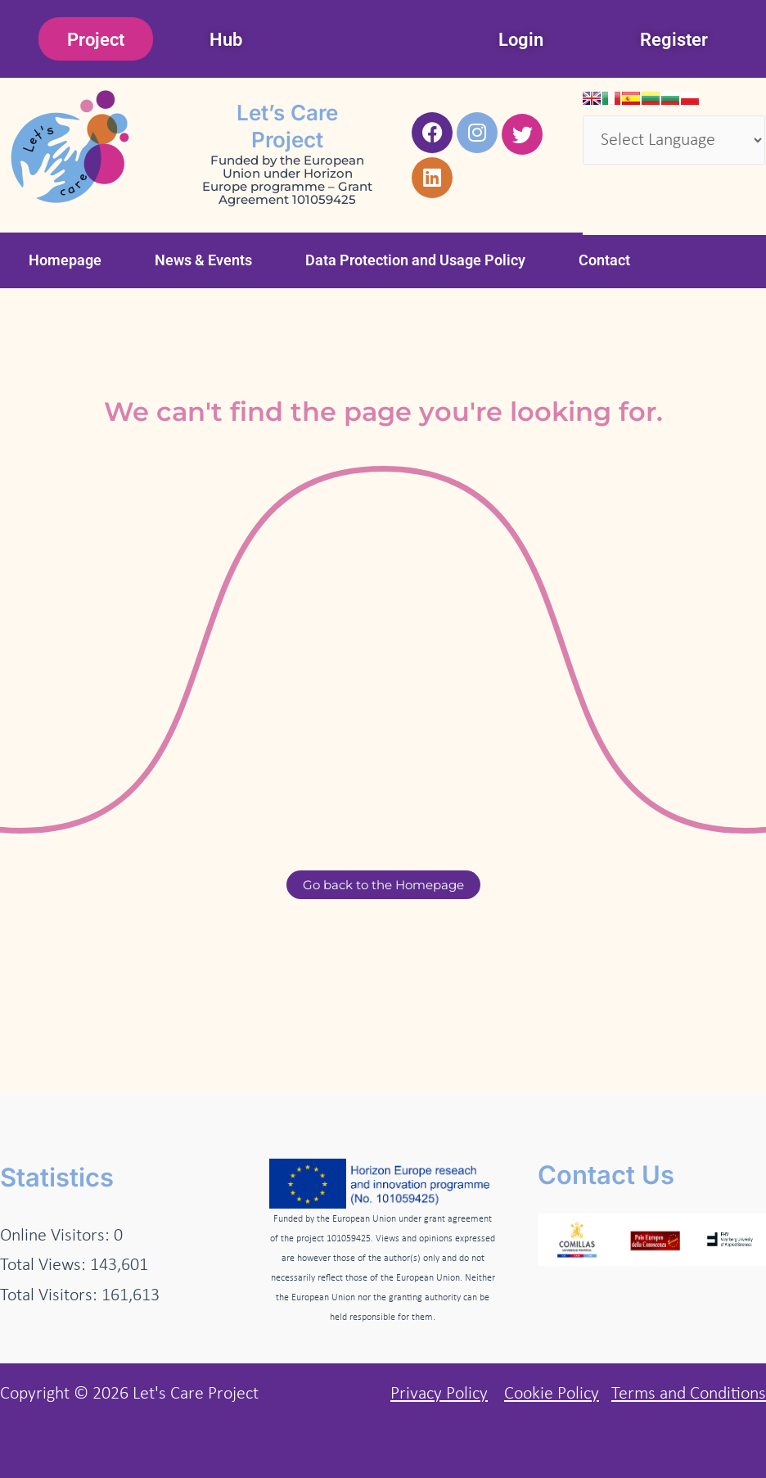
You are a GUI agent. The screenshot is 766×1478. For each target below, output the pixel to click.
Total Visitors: (50, 1295)
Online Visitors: (57, 1236)
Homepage (65, 260)
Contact (604, 260)
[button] (69, 260)
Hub (226, 39)
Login (520, 39)
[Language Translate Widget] (674, 140)
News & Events (203, 260)
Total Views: (45, 1265)
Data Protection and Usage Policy (415, 260)
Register (674, 39)
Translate (630, 209)
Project (95, 39)
